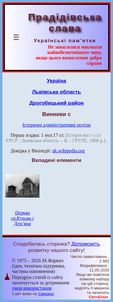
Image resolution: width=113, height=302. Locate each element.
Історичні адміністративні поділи (57, 124)
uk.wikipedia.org (68, 150)
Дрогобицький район (56, 103)
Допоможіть (85, 244)
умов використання (32, 288)
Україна (56, 81)
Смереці (46, 294)
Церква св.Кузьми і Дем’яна (22, 218)
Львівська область (56, 92)
